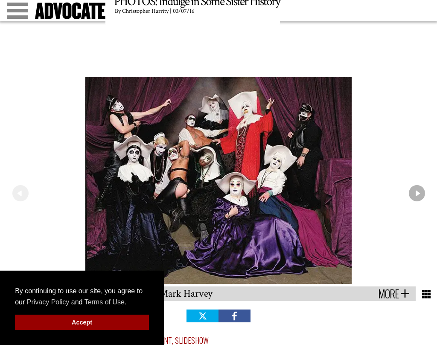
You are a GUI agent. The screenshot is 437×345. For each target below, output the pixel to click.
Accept (82, 322)
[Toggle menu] (17, 10)
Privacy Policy (48, 302)
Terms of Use (104, 302)
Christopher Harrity (145, 11)
